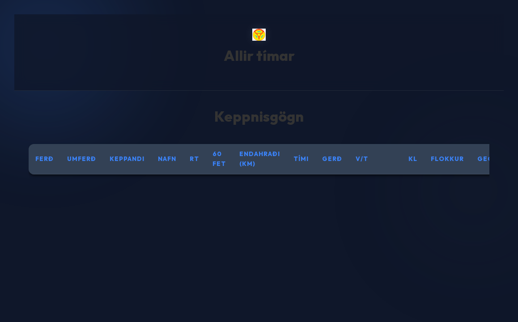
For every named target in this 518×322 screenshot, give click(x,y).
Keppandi (127, 159)
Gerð (332, 159)
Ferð (44, 159)
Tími (301, 159)
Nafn (167, 159)
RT (194, 159)
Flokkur (447, 159)
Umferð (81, 159)
